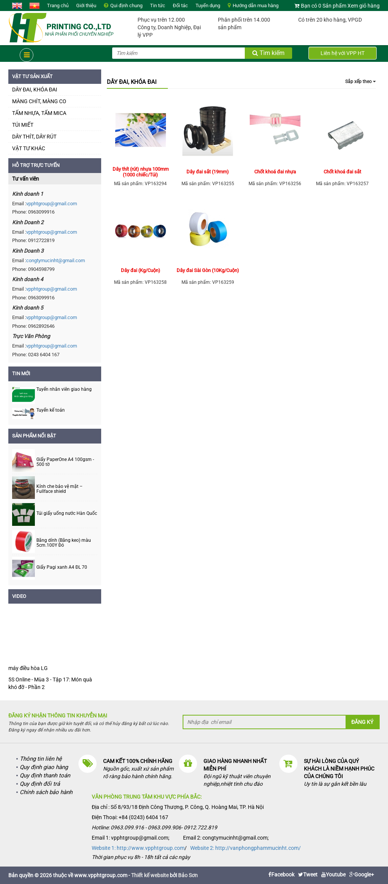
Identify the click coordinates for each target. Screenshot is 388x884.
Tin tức (157, 5)
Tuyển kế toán (50, 410)
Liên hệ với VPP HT (343, 53)
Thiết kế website (150, 875)
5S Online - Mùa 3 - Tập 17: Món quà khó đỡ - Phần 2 (50, 683)
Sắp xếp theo (360, 81)
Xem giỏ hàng (363, 6)
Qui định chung (126, 5)
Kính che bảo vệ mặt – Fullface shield (59, 489)
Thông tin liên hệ (41, 758)
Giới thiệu (86, 5)
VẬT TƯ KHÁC (28, 148)
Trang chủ (58, 5)
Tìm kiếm (268, 53)
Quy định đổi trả (40, 783)
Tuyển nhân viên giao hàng (64, 389)
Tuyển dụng (208, 5)
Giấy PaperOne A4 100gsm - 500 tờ (65, 462)
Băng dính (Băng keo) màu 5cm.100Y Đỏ (63, 543)
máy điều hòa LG (28, 668)
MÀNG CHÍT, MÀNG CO (39, 101)
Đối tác (180, 5)
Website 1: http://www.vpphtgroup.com (138, 848)
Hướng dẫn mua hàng (255, 5)
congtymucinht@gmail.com (55, 260)
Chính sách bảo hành (46, 792)
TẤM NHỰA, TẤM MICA (39, 113)
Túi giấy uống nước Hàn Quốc (66, 513)
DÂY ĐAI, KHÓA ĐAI (34, 90)
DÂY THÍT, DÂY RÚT (34, 137)
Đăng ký (362, 722)
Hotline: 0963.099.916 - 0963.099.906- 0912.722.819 (154, 827)
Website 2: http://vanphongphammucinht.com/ (245, 848)
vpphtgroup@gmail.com (51, 203)
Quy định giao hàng (44, 767)
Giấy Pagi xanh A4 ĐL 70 (61, 567)
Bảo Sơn (188, 875)
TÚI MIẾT (22, 125)
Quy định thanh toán (45, 775)
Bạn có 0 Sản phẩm (323, 6)
